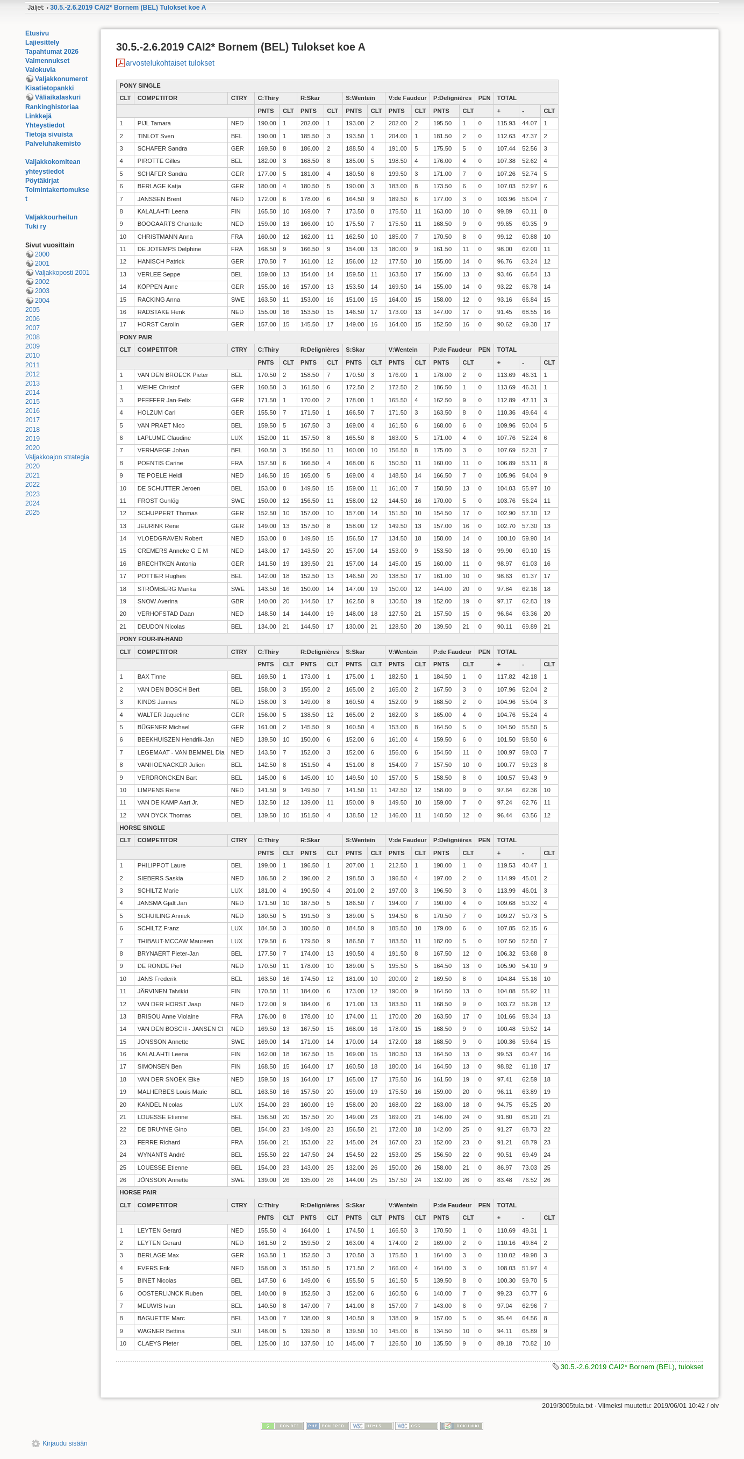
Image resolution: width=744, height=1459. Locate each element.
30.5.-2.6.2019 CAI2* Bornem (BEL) (618, 1367)
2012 (32, 374)
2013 (32, 383)
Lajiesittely (42, 42)
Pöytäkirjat (42, 180)
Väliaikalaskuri (58, 97)
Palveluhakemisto (53, 143)
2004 (42, 300)
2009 (32, 346)
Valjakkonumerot (61, 79)
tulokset (690, 1367)
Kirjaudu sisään (65, 1443)
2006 (32, 319)
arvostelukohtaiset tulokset (170, 63)
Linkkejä (38, 116)
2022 (32, 484)
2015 (32, 401)
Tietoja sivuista (49, 134)
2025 (32, 512)
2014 (32, 392)
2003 (42, 291)
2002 (42, 282)
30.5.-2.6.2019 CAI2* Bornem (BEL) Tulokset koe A (128, 7)
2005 (32, 310)
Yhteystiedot (45, 125)
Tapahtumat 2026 (51, 51)
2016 (32, 411)
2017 (32, 420)
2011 (32, 365)
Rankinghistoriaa (51, 107)
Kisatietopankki (49, 88)
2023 (32, 494)
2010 (32, 355)
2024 (32, 503)
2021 (32, 475)
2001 (42, 263)
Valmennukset (47, 61)
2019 (32, 439)
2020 (32, 448)
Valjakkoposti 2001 (62, 272)
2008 (32, 337)
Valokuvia (40, 70)
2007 (32, 328)
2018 (32, 429)
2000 (42, 254)
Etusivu (37, 33)
